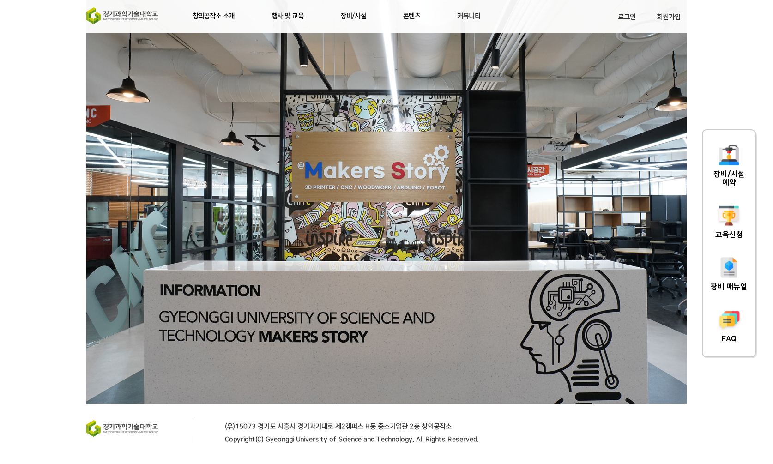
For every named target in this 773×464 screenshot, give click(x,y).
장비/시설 (353, 16)
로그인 (627, 17)
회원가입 (669, 17)
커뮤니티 (468, 16)
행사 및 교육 (288, 16)
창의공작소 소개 (214, 16)
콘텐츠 (412, 16)
